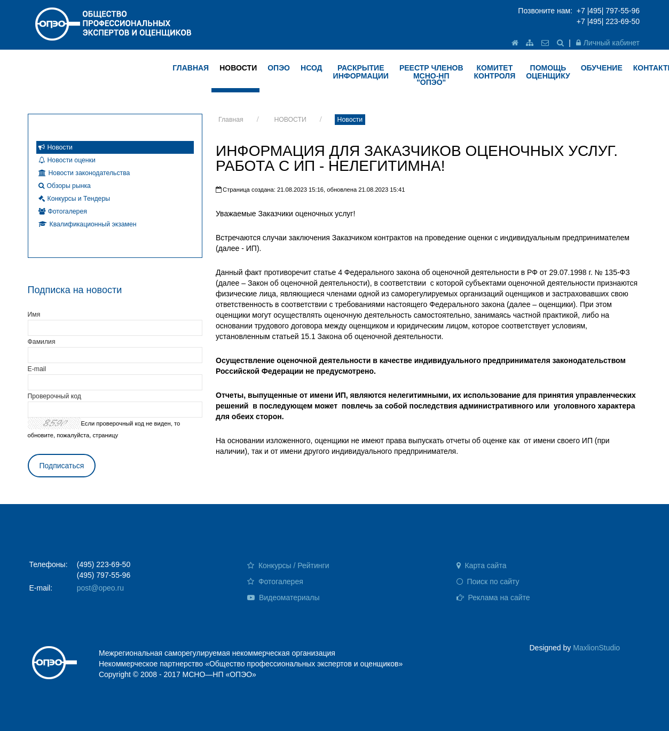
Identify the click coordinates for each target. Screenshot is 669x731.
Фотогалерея (62, 211)
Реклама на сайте (493, 597)
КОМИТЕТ (495, 72)
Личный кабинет (608, 42)
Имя (34, 314)
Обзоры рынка (64, 186)
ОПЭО (278, 68)
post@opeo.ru (100, 588)
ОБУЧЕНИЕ (602, 68)
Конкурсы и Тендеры (74, 198)
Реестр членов (431, 75)
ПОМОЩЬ (548, 72)
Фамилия (42, 341)
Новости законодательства (84, 173)
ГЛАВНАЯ (190, 68)
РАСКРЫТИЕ (361, 72)
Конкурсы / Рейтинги (288, 565)
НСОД (311, 68)
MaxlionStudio (596, 647)
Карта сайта (482, 565)
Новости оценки (67, 160)
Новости (350, 119)
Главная (230, 119)
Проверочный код (54, 396)
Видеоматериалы (283, 597)
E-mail (37, 369)
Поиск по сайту (488, 581)
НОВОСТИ (238, 68)
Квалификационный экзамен (87, 224)
